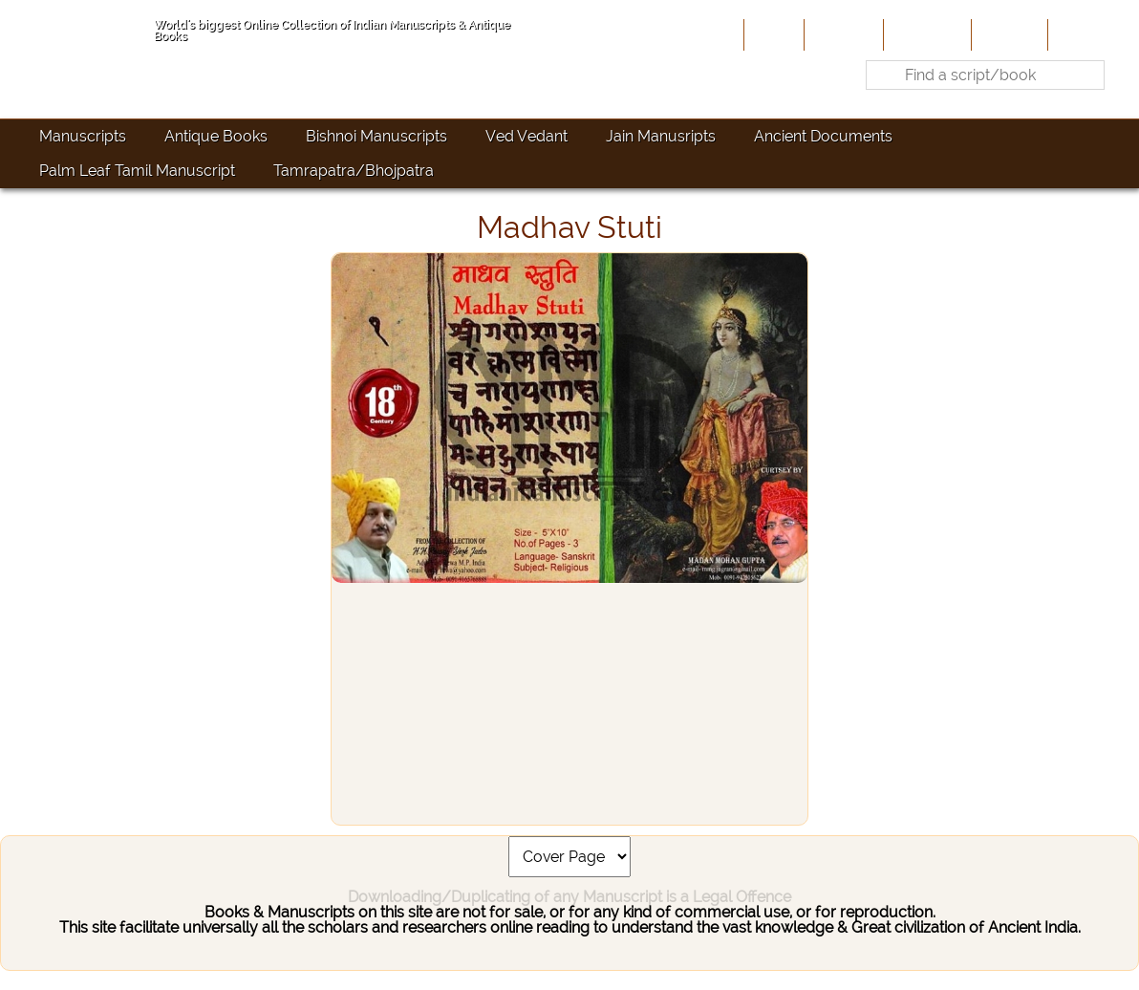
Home (772, 34)
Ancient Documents (823, 136)
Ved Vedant (526, 136)
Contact (1081, 34)
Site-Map (1007, 34)
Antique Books (216, 136)
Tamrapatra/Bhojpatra (353, 170)
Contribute (925, 34)
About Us (842, 34)
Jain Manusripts (661, 136)
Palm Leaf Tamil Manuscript (137, 170)
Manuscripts (82, 136)
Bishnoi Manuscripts (376, 136)
